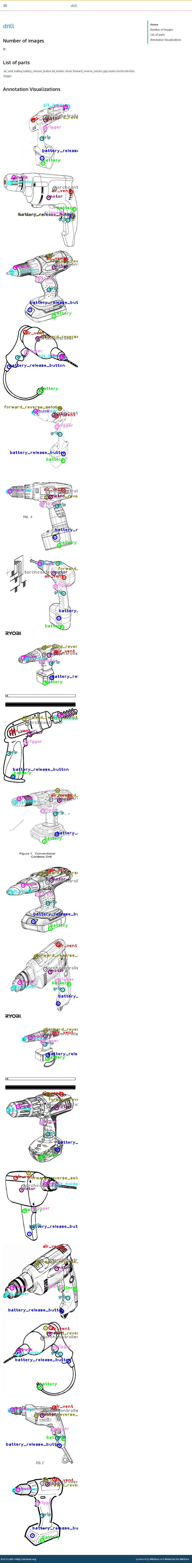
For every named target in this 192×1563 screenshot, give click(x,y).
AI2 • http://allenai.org (22, 1559)
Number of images (161, 29)
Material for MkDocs (177, 1559)
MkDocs (154, 1559)
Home (154, 24)
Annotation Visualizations (165, 39)
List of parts (157, 34)
